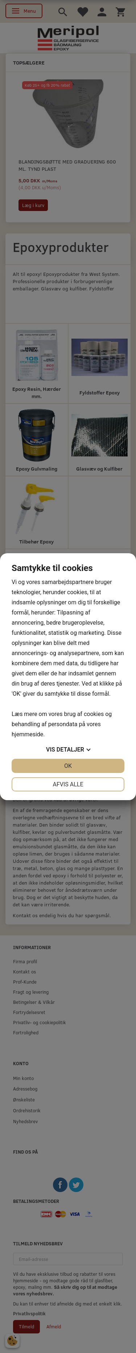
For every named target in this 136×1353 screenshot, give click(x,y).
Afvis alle (68, 784)
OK (68, 765)
